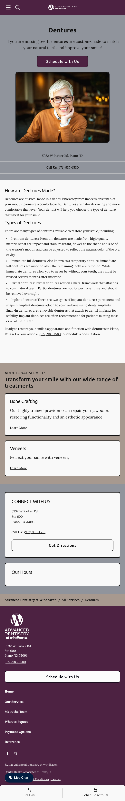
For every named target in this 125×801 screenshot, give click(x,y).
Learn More (18, 428)
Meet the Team (16, 712)
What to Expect (16, 722)
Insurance (12, 742)
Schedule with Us (62, 61)
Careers (56, 779)
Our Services (14, 702)
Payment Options (18, 732)
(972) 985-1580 (68, 167)
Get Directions (62, 545)
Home (9, 691)
